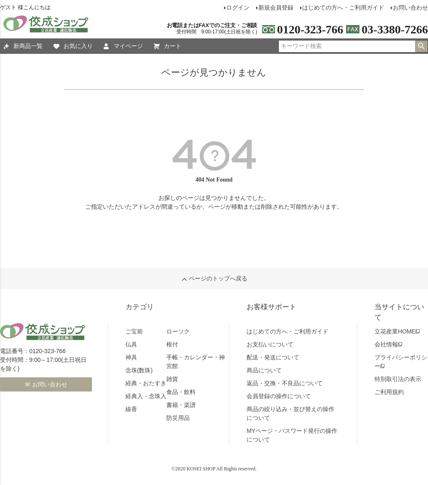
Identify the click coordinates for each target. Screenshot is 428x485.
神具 (131, 357)
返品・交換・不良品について (285, 383)
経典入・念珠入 (145, 396)
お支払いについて (270, 344)
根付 (172, 344)
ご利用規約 (389, 392)
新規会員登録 (275, 7)
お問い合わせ (49, 384)
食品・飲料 (181, 392)
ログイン (238, 7)
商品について (264, 370)
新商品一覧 (23, 46)
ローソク (178, 331)
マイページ (123, 46)
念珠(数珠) (139, 370)
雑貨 (172, 379)
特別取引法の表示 (397, 379)
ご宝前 (134, 331)
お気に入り (73, 46)
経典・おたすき (145, 383)
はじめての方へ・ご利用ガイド (343, 7)
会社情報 (386, 344)
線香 (131, 409)
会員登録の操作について (279, 396)
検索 (421, 46)
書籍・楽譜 (181, 405)
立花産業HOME (394, 331)
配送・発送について (273, 357)
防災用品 (178, 417)
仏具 (131, 344)
